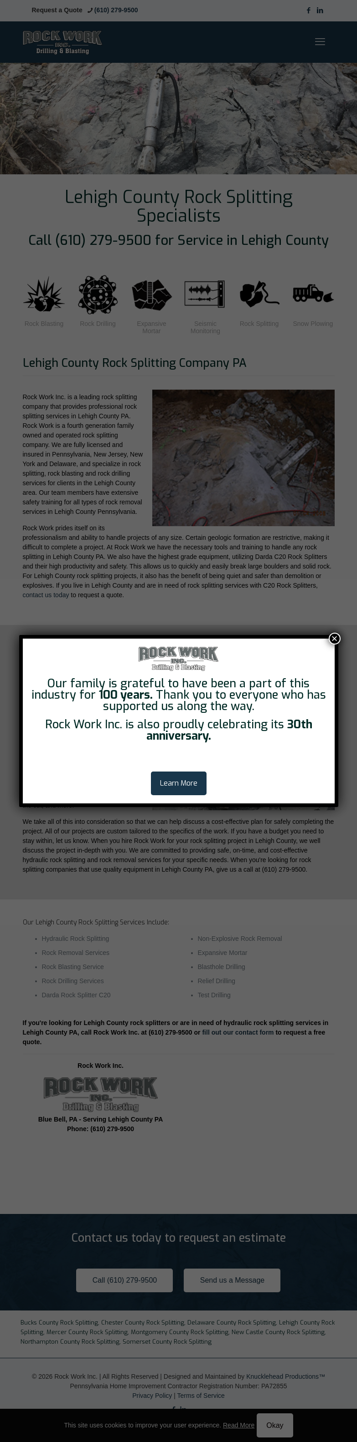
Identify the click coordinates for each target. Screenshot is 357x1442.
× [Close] (334, 639)
